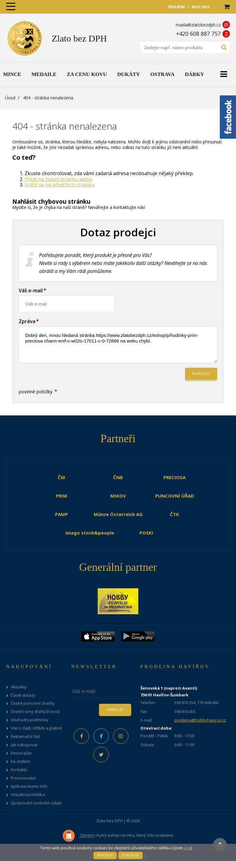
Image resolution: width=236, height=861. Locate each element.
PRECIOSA (174, 477)
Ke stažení (20, 761)
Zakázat (130, 855)
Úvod (10, 98)
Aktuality (19, 687)
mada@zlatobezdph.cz (198, 25)
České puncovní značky (33, 703)
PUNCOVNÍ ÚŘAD (174, 496)
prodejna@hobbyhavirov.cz (200, 720)
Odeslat (115, 709)
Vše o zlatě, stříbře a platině (36, 728)
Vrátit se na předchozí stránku (59, 184)
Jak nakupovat (24, 745)
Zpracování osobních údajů (36, 803)
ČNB (118, 477)
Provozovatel (23, 778)
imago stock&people (89, 533)
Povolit (105, 855)
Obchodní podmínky (29, 720)
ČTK (174, 514)
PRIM (61, 496)
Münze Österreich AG (118, 514)
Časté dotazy (23, 695)
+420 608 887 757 (198, 33)
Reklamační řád (25, 736)
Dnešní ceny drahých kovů (35, 711)
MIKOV (118, 496)
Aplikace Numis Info (29, 786)
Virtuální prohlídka (28, 794)
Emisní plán (21, 753)
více (187, 848)
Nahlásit (201, 373)
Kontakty (19, 769)
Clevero (78, 836)
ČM (61, 477)
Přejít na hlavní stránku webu (58, 179)
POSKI (146, 533)
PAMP (61, 514)
